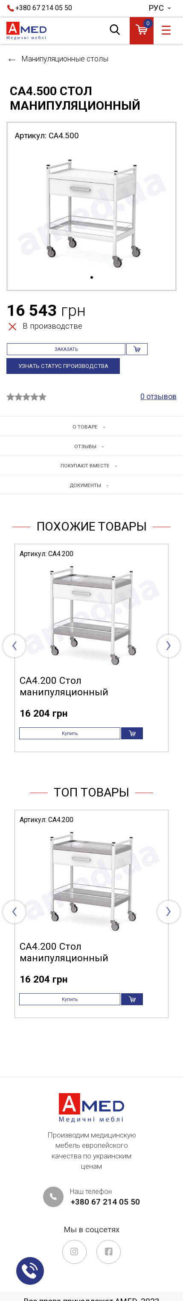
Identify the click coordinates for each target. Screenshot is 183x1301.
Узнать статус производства (67, 375)
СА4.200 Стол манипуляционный (64, 700)
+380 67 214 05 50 (43, 8)
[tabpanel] (91, 210)
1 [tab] (91, 278)
